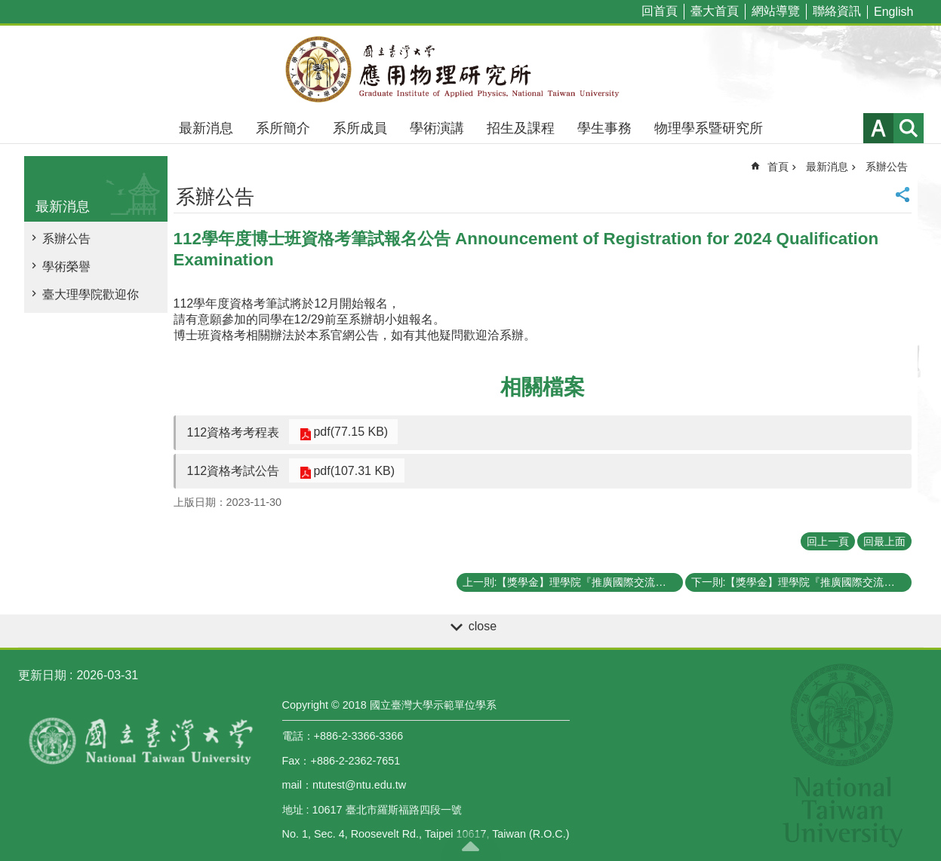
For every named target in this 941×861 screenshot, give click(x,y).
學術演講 (437, 128)
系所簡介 (283, 128)
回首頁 (659, 11)
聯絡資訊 (837, 11)
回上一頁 (828, 541)
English (893, 11)
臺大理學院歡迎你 (90, 294)
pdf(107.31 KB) (348, 470)
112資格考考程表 (233, 432)
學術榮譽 (66, 266)
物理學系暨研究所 (708, 128)
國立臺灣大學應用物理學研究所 (471, 69)
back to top (471, 846)
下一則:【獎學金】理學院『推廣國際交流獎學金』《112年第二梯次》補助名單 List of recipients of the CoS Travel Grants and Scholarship (801, 582)
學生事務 (604, 128)
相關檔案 (542, 387)
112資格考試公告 (233, 470)
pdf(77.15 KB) (345, 431)
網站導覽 (776, 11)
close (483, 626)
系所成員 (360, 128)
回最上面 (884, 541)
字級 (878, 128)
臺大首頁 (714, 11)
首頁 (778, 167)
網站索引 (908, 128)
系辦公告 (66, 238)
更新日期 (42, 675)
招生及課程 (521, 128)
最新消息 (206, 128)
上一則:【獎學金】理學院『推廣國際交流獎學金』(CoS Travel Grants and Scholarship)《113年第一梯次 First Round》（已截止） (573, 582)
